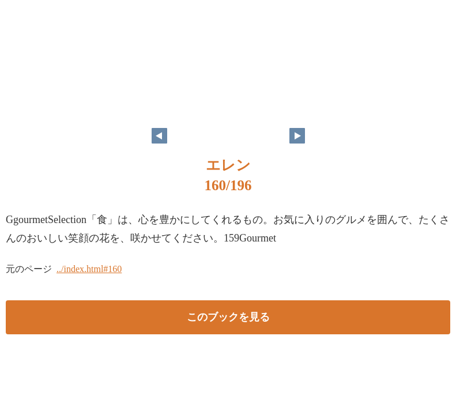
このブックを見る (228, 317)
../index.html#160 (89, 269)
